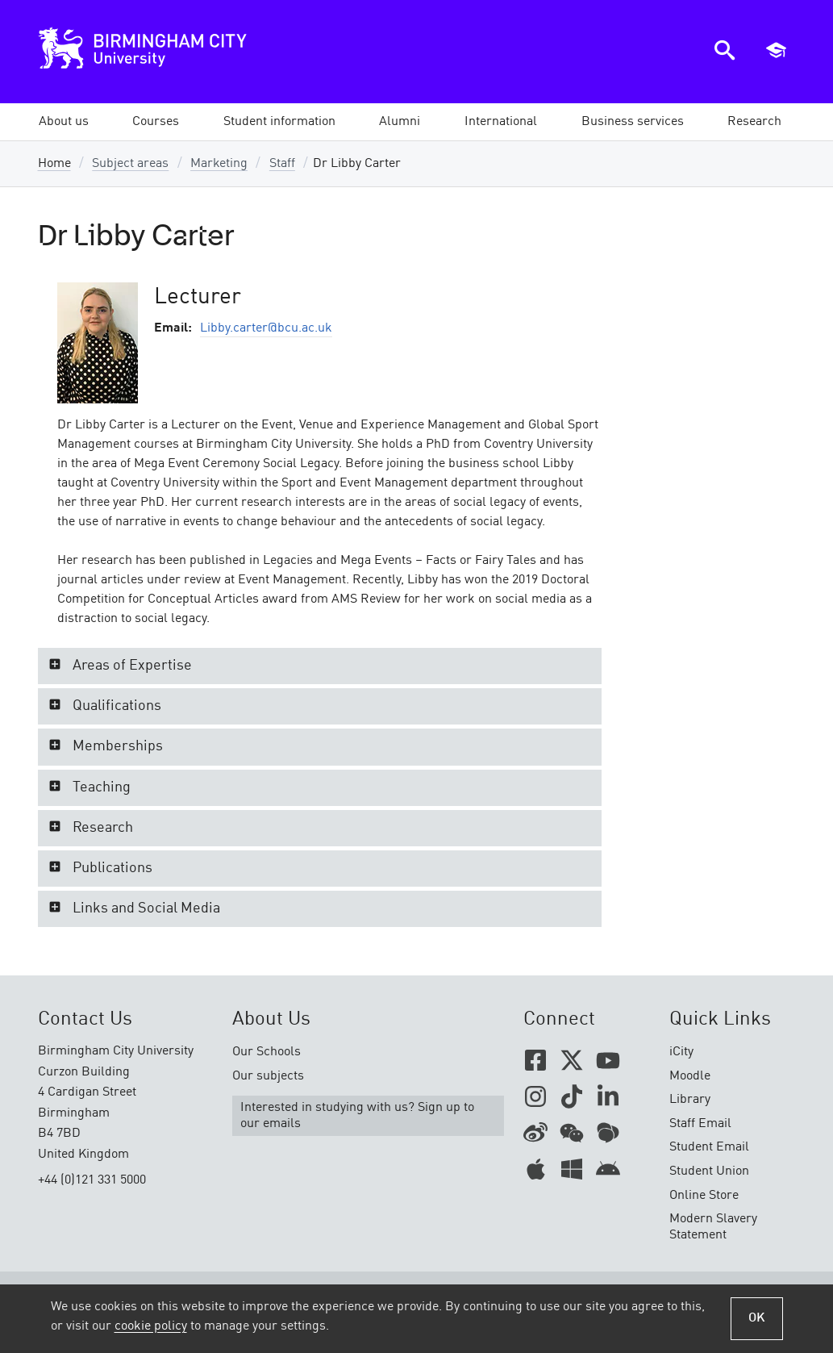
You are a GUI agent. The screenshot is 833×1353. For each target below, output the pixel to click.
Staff (282, 163)
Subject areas (130, 163)
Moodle (689, 1076)
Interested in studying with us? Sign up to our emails (357, 1115)
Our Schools (266, 1052)
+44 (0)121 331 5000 (92, 1180)
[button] (64, 122)
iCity (681, 1052)
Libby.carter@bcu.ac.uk (266, 328)
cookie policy (151, 1326)
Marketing (219, 163)
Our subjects (268, 1076)
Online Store (704, 1195)
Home (54, 163)
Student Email (709, 1147)
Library (689, 1099)
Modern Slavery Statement (713, 1227)
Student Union (709, 1171)
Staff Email (700, 1123)
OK (756, 1318)
